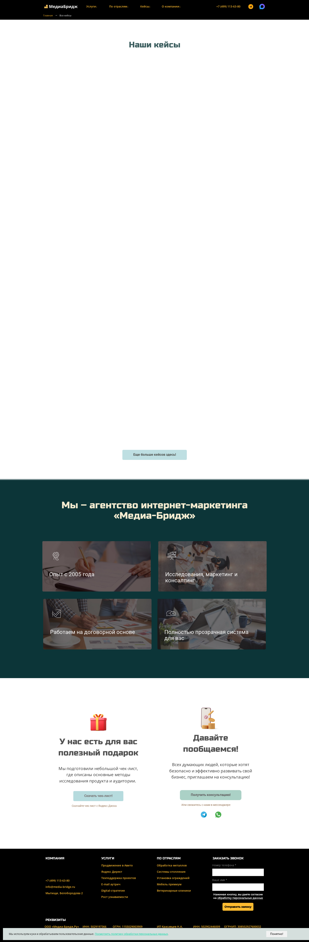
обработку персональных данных (240, 898)
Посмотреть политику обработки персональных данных (131, 934)
